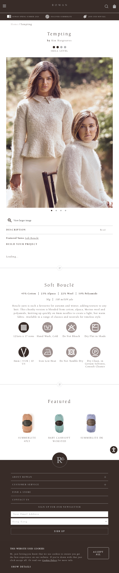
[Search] (106, 7)
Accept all (98, 553)
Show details (21, 567)
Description (56, 230)
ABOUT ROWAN (22, 477)
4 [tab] (66, 211)
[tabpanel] (59, 132)
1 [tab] (52, 211)
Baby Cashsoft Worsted (59, 440)
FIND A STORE (21, 492)
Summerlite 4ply (27, 440)
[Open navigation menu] (4, 6)
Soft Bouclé (32, 238)
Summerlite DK (92, 438)
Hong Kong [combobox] (20, 521)
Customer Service (25, 485)
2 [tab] (57, 211)
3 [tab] (61, 211)
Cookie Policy (49, 560)
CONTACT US (20, 500)
